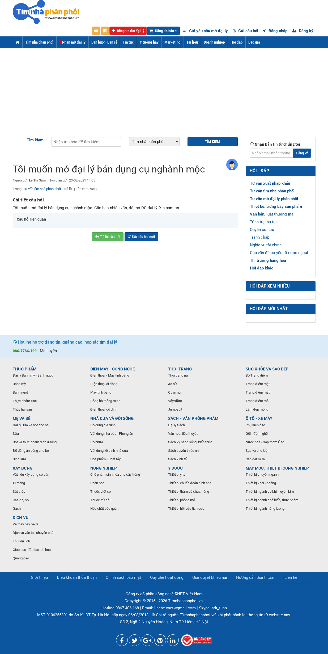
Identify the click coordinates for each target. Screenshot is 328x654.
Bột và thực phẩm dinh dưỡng (35, 442)
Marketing (172, 42)
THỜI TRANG (180, 369)
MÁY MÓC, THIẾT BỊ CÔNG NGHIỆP (277, 468)
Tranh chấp (259, 237)
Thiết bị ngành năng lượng (265, 508)
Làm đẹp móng (257, 409)
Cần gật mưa (255, 459)
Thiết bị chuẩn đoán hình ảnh (189, 483)
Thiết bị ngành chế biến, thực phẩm (272, 500)
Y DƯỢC (175, 468)
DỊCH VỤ (20, 517)
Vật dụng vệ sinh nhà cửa (109, 451)
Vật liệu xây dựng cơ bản (31, 474)
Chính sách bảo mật (123, 577)
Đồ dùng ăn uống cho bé (31, 451)
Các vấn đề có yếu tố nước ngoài (279, 252)
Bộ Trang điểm (257, 375)
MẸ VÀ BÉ (21, 418)
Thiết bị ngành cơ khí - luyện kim (270, 491)
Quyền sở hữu (262, 229)
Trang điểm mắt (258, 392)
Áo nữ (172, 384)
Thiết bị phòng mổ (181, 500)
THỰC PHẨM (24, 369)
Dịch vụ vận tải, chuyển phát (33, 533)
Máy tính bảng (100, 392)
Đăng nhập (275, 30)
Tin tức (128, 42)
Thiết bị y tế (176, 474)
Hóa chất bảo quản (104, 508)
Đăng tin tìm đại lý (128, 31)
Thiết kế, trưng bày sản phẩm (276, 206)
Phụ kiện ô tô (255, 425)
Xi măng (19, 483)
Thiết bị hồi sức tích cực (186, 508)
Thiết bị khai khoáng (261, 483)
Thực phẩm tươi (25, 401)
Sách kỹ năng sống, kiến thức (190, 442)
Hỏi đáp (236, 42)
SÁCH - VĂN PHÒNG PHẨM (193, 418)
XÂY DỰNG (22, 468)
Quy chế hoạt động (166, 577)
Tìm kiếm (35, 140)
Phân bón (97, 483)
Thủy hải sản (22, 409)
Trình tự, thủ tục (264, 222)
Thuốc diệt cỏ (100, 491)
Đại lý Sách (176, 425)
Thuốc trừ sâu (100, 500)
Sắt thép (19, 491)
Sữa (16, 434)
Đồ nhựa (96, 442)
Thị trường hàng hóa (268, 260)
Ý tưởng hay (149, 42)
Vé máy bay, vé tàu (26, 524)
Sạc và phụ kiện (257, 451)
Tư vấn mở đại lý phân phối (274, 198)
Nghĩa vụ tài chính (266, 245)
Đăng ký (302, 30)
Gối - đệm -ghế (257, 434)
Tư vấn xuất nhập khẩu (270, 183)
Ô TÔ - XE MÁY (259, 418)
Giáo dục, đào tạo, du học (32, 550)
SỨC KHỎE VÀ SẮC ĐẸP (267, 369)
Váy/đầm (175, 401)
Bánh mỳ (19, 384)
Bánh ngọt (20, 392)
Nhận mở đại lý (72, 42)
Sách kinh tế (177, 459)
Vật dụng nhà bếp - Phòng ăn (111, 434)
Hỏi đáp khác (261, 268)
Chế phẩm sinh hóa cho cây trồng (115, 474)
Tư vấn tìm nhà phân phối (42, 189)
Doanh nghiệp (214, 42)
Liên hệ (290, 577)
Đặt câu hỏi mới (141, 237)
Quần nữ (174, 392)
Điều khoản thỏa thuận (77, 577)
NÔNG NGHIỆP (103, 468)
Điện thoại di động (103, 384)
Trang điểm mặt (258, 384)
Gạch (17, 508)
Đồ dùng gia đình (103, 425)
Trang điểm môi (257, 401)
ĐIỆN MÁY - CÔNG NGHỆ (112, 369)
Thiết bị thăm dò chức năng (188, 491)
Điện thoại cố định (103, 409)
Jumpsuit (175, 409)
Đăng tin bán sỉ (163, 31)
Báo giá (254, 42)
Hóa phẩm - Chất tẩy (105, 459)
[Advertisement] (164, 88)
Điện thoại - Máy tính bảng (109, 375)
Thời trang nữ (178, 375)
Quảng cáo (21, 558)
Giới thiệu (39, 577)
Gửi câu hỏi (245, 30)
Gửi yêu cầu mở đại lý (205, 30)
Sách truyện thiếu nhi (183, 451)
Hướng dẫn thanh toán (255, 577)
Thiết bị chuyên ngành (262, 474)
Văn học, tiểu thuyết (183, 434)
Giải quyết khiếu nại (209, 577)
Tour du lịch (21, 541)
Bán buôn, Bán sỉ (104, 42)
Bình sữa (19, 459)
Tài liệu (192, 42)
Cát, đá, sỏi (21, 500)
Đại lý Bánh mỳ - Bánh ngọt (33, 375)
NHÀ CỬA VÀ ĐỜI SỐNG (112, 418)
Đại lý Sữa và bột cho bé (31, 425)
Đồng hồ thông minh (105, 401)
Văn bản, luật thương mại (272, 214)
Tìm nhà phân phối (39, 42)
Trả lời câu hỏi (107, 237)
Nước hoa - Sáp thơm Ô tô (265, 442)
